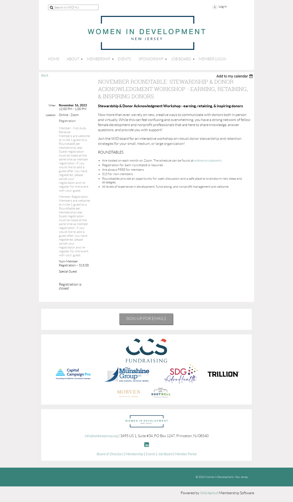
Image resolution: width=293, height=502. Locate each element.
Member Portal (186, 454)
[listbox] (235, 76)
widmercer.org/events (207, 161)
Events (150, 454)
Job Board (165, 454)
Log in (223, 6)
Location (50, 114)
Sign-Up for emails (146, 318)
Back (44, 75)
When (52, 105)
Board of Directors (110, 454)
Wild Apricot (209, 493)
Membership (134, 454)
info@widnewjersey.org (101, 436)
